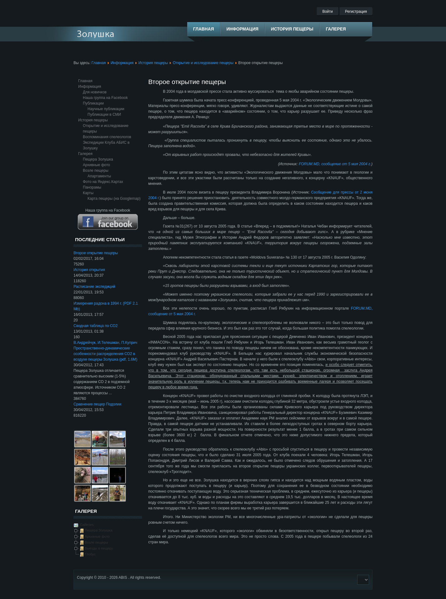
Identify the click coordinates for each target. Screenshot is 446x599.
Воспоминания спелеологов (107, 137)
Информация (122, 63)
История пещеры (153, 63)
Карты (88, 193)
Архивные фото (96, 165)
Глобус (90, 554)
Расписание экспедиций (94, 286)
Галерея (85, 154)
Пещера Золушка (98, 159)
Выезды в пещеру (99, 548)
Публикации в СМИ (104, 114)
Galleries (86, 524)
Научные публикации (106, 109)
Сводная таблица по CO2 (96, 326)
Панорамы (92, 187)
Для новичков (95, 92)
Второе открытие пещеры (96, 253)
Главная (99, 63)
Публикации (93, 103)
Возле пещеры (95, 170)
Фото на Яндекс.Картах (103, 182)
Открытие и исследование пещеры (203, 63)
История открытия (89, 270)
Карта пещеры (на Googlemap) (114, 198)
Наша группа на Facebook (105, 98)
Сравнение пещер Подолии (97, 404)
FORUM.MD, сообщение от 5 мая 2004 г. (335, 164)
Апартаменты (99, 176)
